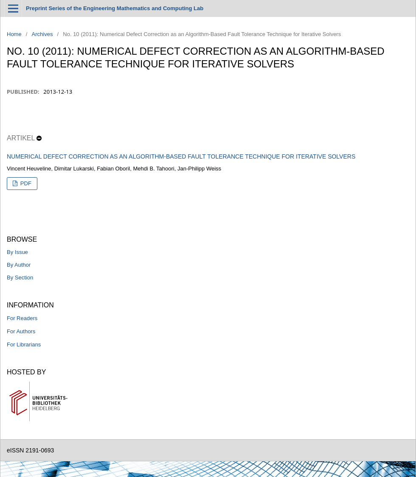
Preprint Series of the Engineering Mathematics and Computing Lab (114, 8)
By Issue (17, 252)
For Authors (21, 331)
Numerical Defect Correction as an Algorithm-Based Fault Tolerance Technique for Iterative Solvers (181, 156)
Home (14, 34)
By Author (19, 265)
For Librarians (24, 344)
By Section (20, 277)
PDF (25, 183)
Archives (42, 34)
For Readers (22, 318)
